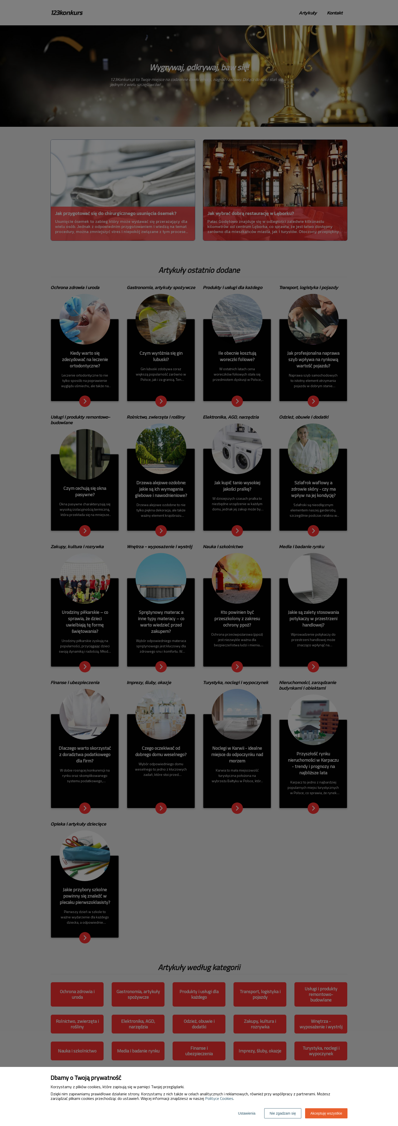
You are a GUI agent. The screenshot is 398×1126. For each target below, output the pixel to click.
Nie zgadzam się (283, 1113)
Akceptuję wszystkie (326, 1113)
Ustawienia (246, 1113)
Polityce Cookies (219, 1098)
